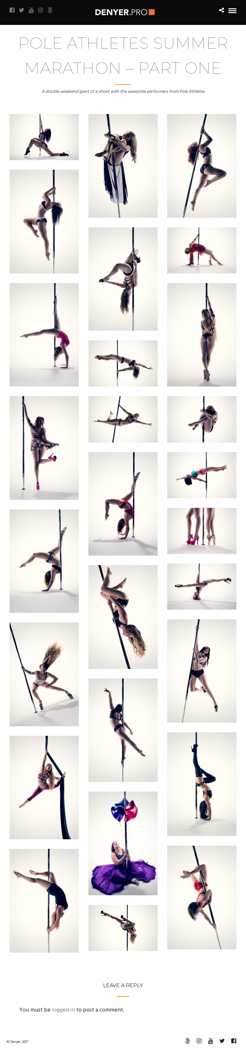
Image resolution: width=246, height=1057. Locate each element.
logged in (63, 1010)
